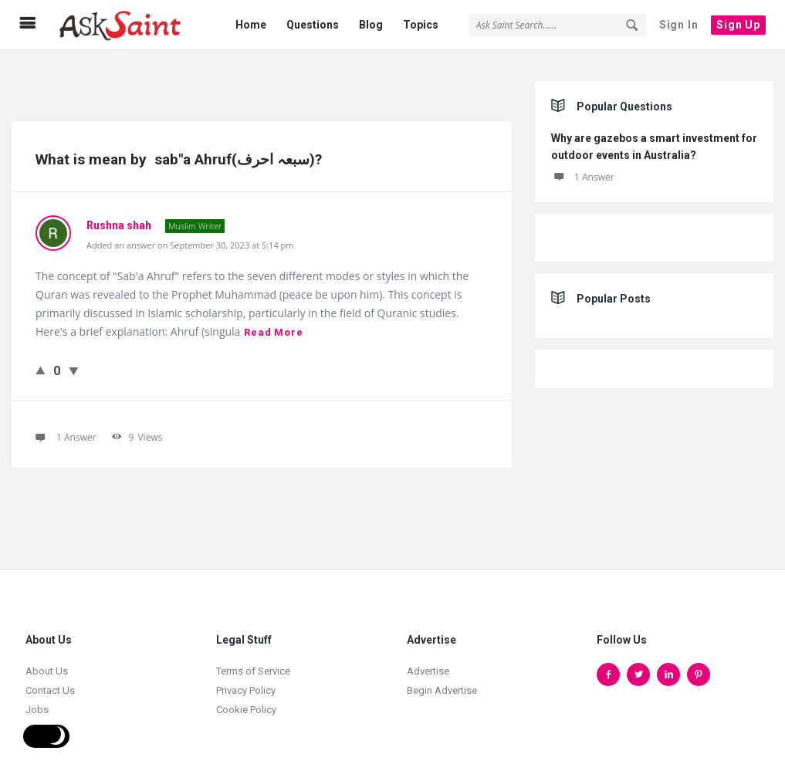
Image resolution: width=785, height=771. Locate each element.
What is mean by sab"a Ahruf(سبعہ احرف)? (179, 150)
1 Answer (582, 167)
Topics (420, 25)
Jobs (37, 700)
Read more (273, 323)
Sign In (679, 25)
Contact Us (50, 681)
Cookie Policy (246, 700)
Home (250, 25)
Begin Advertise (442, 681)
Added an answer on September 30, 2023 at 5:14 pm (189, 236)
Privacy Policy (246, 681)
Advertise (428, 662)
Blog (371, 25)
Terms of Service (253, 662)
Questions (312, 25)
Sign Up (738, 25)
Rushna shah (120, 216)
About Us (46, 662)
